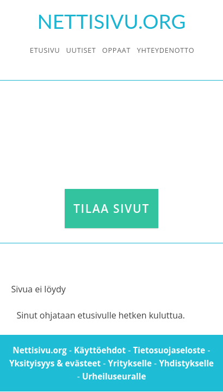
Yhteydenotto (166, 50)
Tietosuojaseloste (169, 350)
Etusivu (45, 50)
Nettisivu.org (39, 350)
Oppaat (116, 50)
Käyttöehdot (100, 350)
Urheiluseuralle (114, 376)
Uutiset (81, 50)
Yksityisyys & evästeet (55, 363)
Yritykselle (129, 363)
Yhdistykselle (186, 363)
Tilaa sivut (111, 208)
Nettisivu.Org (111, 21)
